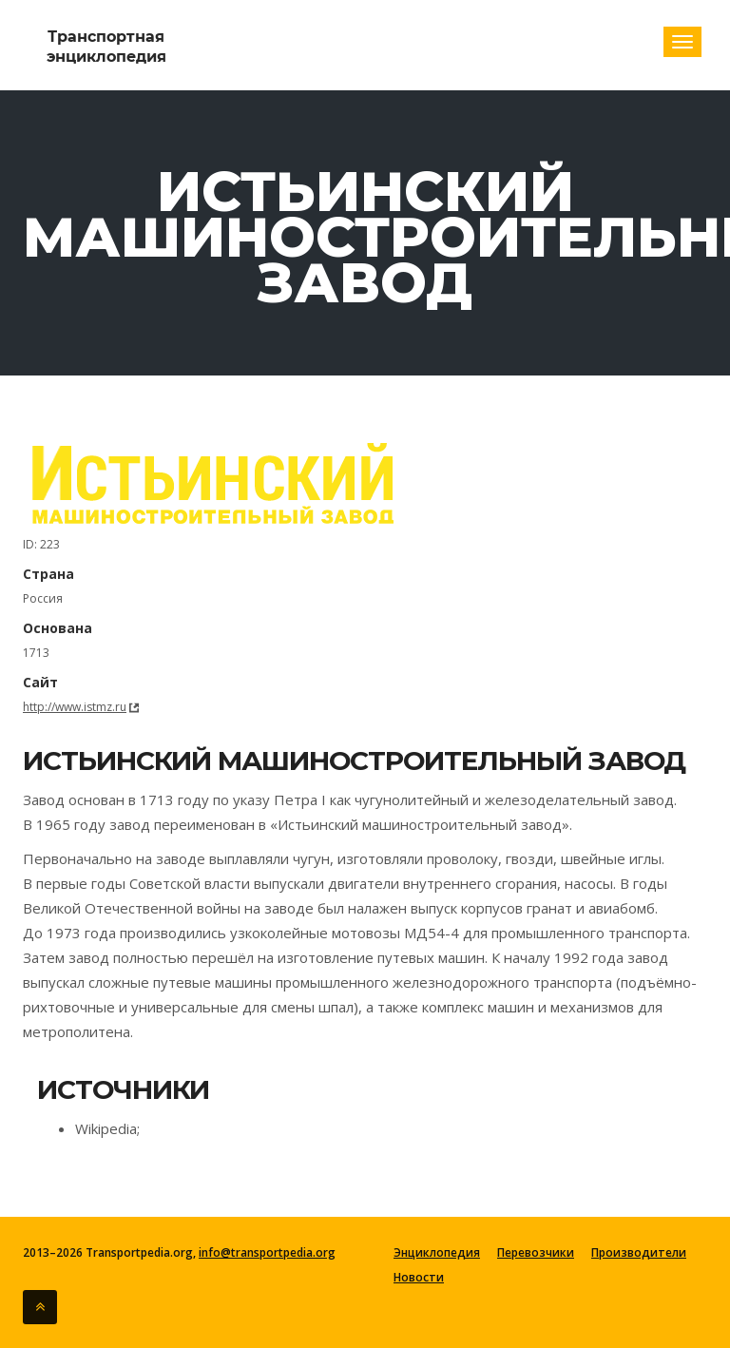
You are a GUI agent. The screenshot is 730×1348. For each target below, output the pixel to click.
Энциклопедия (437, 1253)
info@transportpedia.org (267, 1252)
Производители (638, 1253)
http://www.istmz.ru (74, 707)
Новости (419, 1277)
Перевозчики (535, 1253)
